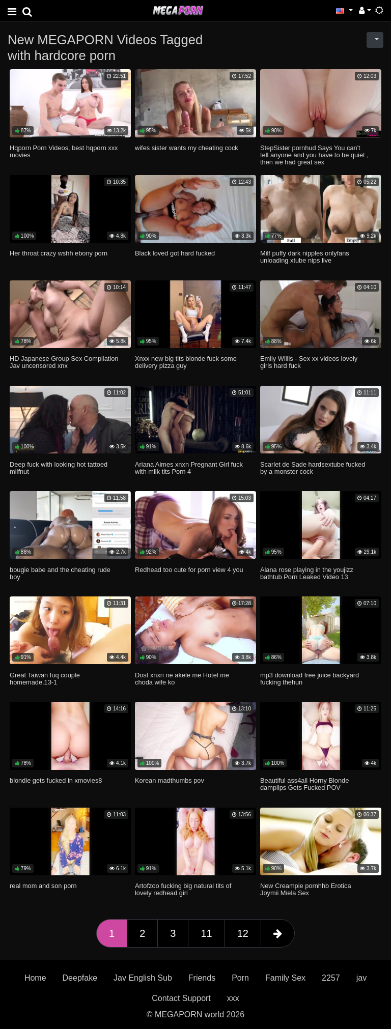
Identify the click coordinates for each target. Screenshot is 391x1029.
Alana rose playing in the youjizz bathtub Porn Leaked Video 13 (306, 573)
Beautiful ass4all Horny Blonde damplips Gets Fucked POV (304, 784)
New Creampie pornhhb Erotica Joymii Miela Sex (305, 889)
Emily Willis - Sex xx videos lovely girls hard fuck (308, 362)
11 (206, 933)
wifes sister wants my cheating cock (186, 148)
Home (35, 978)
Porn (240, 978)
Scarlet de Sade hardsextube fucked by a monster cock (312, 468)
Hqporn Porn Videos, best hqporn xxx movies (64, 151)
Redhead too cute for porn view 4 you (189, 570)
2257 (331, 978)
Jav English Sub (143, 978)
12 (242, 933)
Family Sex (285, 978)
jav (361, 978)
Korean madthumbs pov (169, 780)
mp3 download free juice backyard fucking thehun (309, 678)
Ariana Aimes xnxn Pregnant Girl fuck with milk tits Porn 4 (189, 468)
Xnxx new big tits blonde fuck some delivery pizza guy (186, 362)
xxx (233, 998)
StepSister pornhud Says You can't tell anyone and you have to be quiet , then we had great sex (314, 155)
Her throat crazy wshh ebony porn (58, 253)
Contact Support (181, 998)
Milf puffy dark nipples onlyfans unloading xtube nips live (304, 256)
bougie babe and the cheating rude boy (60, 573)
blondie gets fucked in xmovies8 (56, 780)
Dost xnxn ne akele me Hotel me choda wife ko (182, 678)
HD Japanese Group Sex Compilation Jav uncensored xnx (64, 362)
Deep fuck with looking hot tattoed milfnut (58, 468)
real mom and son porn (43, 886)
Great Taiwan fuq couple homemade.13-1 (45, 678)
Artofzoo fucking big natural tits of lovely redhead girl (183, 889)
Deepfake (80, 978)
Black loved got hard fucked (175, 253)
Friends (201, 978)
